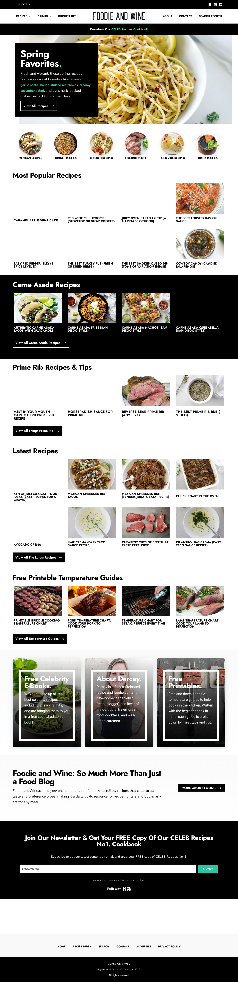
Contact (188, 16)
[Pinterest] (220, 4)
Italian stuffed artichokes (59, 85)
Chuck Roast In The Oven (199, 510)
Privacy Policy (172, 946)
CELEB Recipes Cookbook (129, 29)
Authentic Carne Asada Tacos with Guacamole (36, 342)
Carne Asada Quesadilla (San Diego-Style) (199, 342)
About (171, 16)
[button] (27, 4)
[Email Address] (108, 889)
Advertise (146, 946)
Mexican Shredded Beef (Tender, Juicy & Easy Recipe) (144, 512)
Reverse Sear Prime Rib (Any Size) (143, 426)
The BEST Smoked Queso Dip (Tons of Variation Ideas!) (144, 274)
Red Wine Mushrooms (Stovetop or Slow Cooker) (88, 223)
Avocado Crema (29, 561)
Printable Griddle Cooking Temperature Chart (34, 643)
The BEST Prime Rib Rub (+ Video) (199, 426)
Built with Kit (119, 909)
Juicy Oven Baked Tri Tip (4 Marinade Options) (144, 221)
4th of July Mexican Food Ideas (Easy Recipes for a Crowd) (37, 512)
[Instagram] (215, 4)
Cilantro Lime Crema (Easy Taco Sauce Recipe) (199, 561)
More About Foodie (201, 808)
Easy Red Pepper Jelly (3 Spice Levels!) (36, 272)
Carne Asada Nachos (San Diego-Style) (142, 342)
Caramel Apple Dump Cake (33, 221)
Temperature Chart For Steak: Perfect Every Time (146, 641)
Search (106, 946)
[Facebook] (210, 4)
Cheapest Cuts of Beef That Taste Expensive (143, 561)
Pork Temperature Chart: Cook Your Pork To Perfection (92, 643)
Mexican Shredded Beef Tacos (90, 510)
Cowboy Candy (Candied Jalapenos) (199, 272)
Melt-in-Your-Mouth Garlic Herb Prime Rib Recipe (34, 428)
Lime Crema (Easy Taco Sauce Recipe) (89, 561)
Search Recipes (211, 16)
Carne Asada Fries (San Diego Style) (90, 342)
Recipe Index (85, 946)
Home (64, 946)
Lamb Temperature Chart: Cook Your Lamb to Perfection (200, 643)
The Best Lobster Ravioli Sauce (199, 221)
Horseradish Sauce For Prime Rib (90, 426)
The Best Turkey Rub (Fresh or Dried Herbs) (89, 272)
